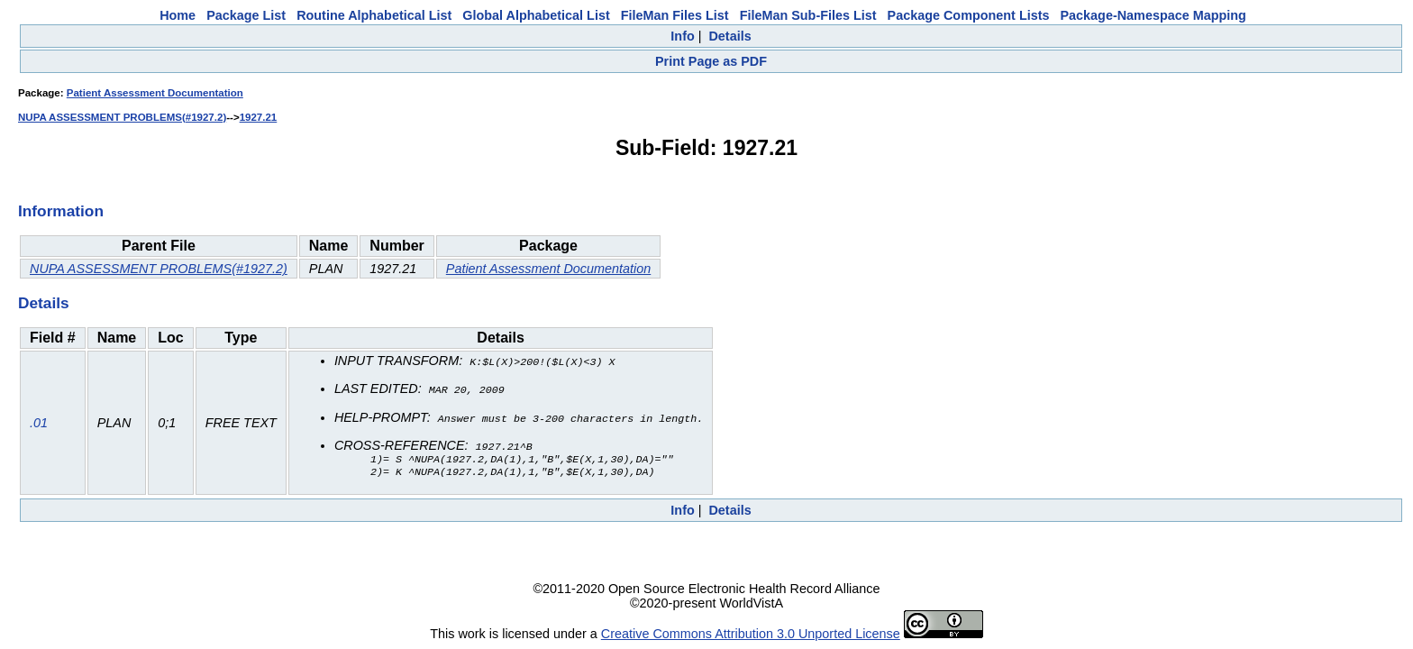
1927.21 (259, 117)
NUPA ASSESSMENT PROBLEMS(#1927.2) (122, 117)
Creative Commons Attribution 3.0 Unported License (750, 633)
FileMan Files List (675, 15)
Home (178, 15)
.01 (39, 423)
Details (729, 36)
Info (682, 36)
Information (61, 211)
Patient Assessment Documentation (155, 92)
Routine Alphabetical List (373, 15)
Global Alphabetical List (535, 15)
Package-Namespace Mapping (1153, 15)
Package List (246, 15)
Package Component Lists (969, 15)
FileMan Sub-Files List (808, 15)
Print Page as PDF (711, 61)
